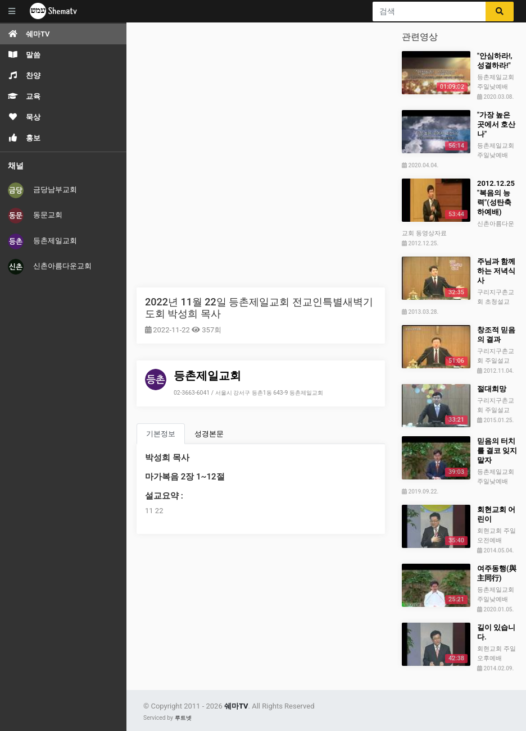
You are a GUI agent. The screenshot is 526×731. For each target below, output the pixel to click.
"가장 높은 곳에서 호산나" (496, 124)
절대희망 (491, 389)
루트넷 (183, 717)
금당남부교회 (42, 190)
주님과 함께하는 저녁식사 (496, 271)
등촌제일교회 (42, 241)
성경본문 (209, 434)
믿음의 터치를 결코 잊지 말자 (497, 450)
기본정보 (160, 434)
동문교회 (35, 215)
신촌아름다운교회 (50, 267)
